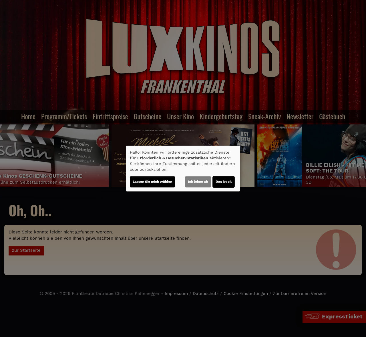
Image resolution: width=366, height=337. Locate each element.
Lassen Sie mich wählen (152, 182)
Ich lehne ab (198, 182)
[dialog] (183, 168)
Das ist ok (224, 182)
